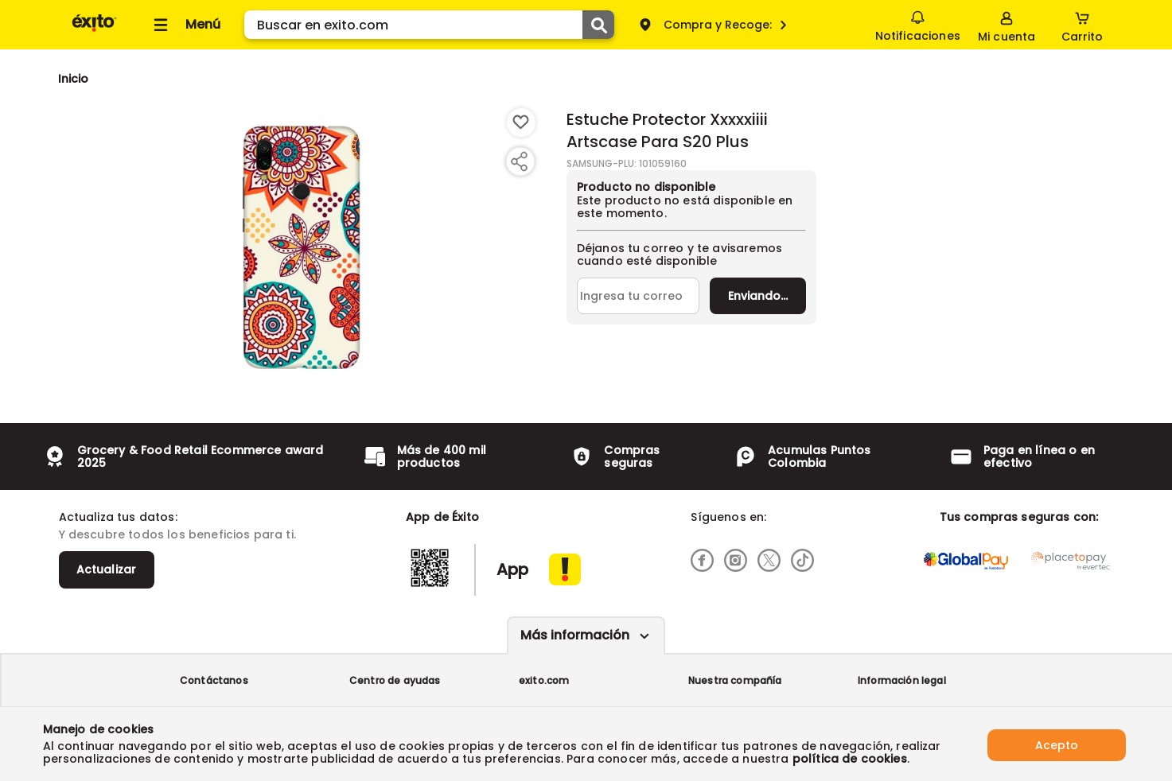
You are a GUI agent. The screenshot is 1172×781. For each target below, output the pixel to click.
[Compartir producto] (519, 161)
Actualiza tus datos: (118, 517)
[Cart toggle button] (1082, 24)
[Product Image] (301, 247)
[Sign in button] (1005, 25)
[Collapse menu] (184, 24)
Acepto (1056, 744)
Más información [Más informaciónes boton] (574, 635)
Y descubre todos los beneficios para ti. (177, 534)
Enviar (758, 296)
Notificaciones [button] (917, 24)
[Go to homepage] (73, 79)
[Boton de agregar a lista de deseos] (521, 122)
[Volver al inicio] (94, 30)
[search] (429, 24)
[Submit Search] (598, 24)
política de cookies (849, 759)
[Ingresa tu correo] (638, 296)
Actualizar (106, 569)
